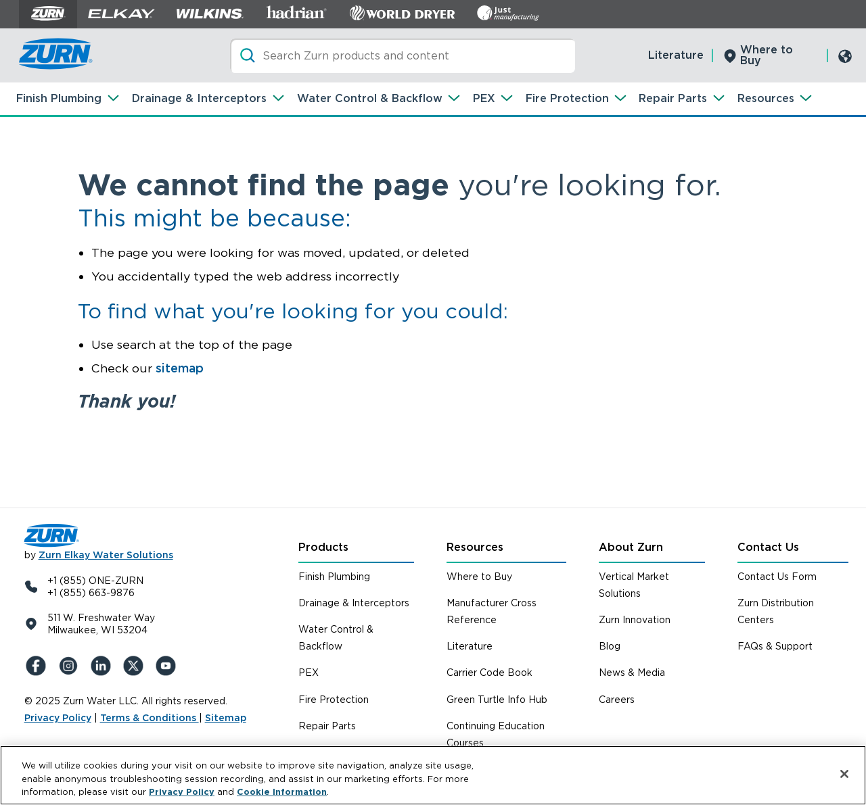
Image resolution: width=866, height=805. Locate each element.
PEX (484, 98)
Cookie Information (282, 792)
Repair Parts (673, 98)
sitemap (180, 368)
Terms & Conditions (149, 717)
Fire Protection (567, 98)
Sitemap (225, 717)
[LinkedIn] (102, 665)
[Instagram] (70, 665)
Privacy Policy (57, 717)
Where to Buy (766, 55)
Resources (765, 98)
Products (323, 547)
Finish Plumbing (58, 98)
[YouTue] (167, 665)
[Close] (844, 774)
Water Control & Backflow (369, 98)
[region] (433, 775)
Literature (676, 55)
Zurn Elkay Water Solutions (106, 555)
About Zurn (631, 547)
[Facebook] (37, 665)
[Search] (402, 56)
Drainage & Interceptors (199, 98)
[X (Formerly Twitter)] (135, 665)
